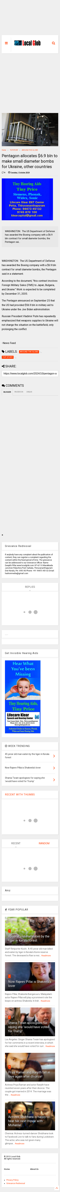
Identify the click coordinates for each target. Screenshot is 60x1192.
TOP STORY (14, 150)
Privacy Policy (12, 1180)
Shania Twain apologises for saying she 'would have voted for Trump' (28, 1027)
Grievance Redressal (15, 1183)
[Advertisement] (30, 19)
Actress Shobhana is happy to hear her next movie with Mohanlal (29, 1121)
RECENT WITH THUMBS (20, 794)
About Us (34, 1169)
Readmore (46, 956)
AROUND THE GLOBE (30, 150)
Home (4, 150)
